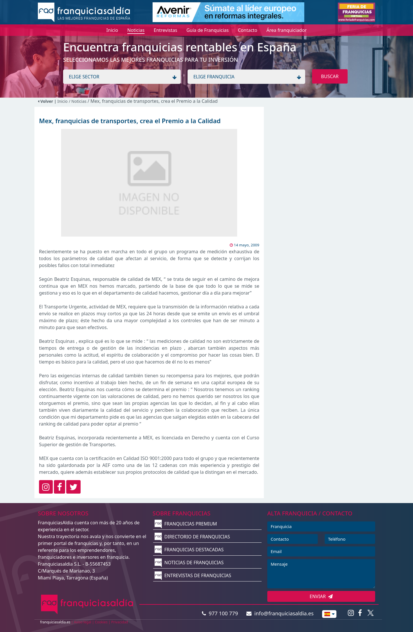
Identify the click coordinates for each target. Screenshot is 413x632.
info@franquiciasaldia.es (279, 613)
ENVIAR (321, 596)
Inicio (62, 101)
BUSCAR (329, 76)
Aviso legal (82, 622)
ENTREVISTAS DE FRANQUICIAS (193, 575)
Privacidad (119, 622)
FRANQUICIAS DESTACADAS (189, 549)
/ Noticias (78, 101)
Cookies (101, 622)
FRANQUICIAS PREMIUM (186, 524)
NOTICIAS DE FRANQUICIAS (189, 562)
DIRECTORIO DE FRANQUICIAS (192, 537)
